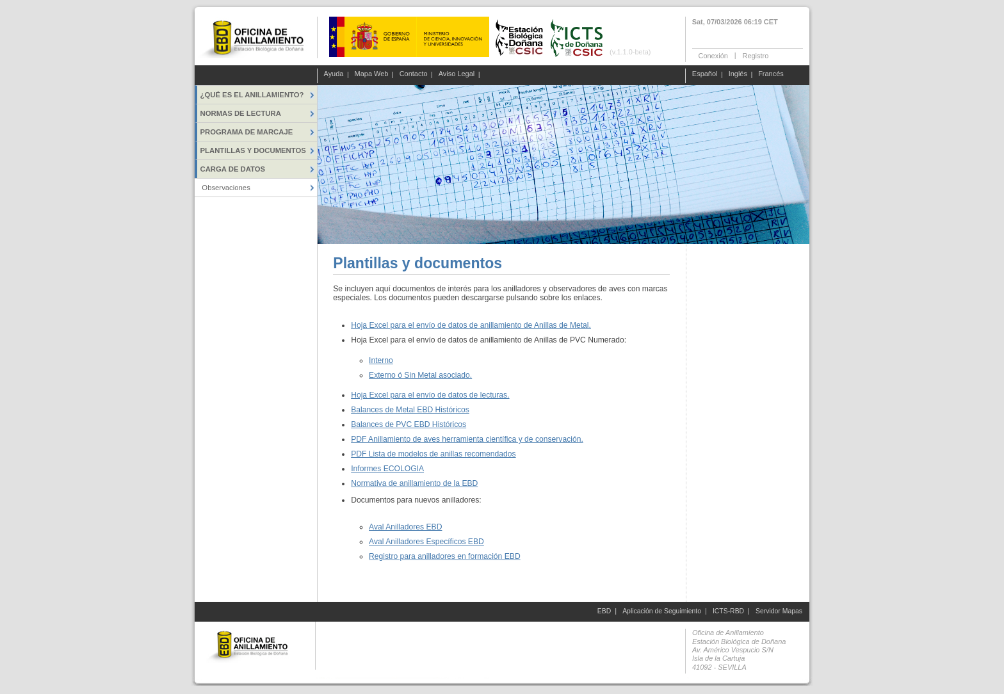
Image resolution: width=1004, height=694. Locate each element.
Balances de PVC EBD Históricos (408, 424)
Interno (381, 360)
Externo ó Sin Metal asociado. (420, 375)
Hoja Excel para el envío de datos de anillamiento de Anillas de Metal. (471, 325)
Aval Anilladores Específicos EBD (426, 541)
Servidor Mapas (779, 611)
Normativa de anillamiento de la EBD (414, 483)
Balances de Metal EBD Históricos (410, 409)
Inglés (738, 74)
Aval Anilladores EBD (405, 526)
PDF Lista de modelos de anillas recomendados (433, 453)
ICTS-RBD (728, 611)
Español (705, 74)
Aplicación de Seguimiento (661, 611)
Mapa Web (372, 74)
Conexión (713, 55)
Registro (755, 55)
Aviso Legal (457, 74)
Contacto (414, 74)
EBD (604, 611)
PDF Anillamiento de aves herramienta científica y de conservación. (467, 439)
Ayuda (334, 74)
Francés (771, 74)
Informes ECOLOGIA (387, 468)
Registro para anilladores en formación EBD (445, 556)
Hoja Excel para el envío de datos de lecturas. (430, 395)
